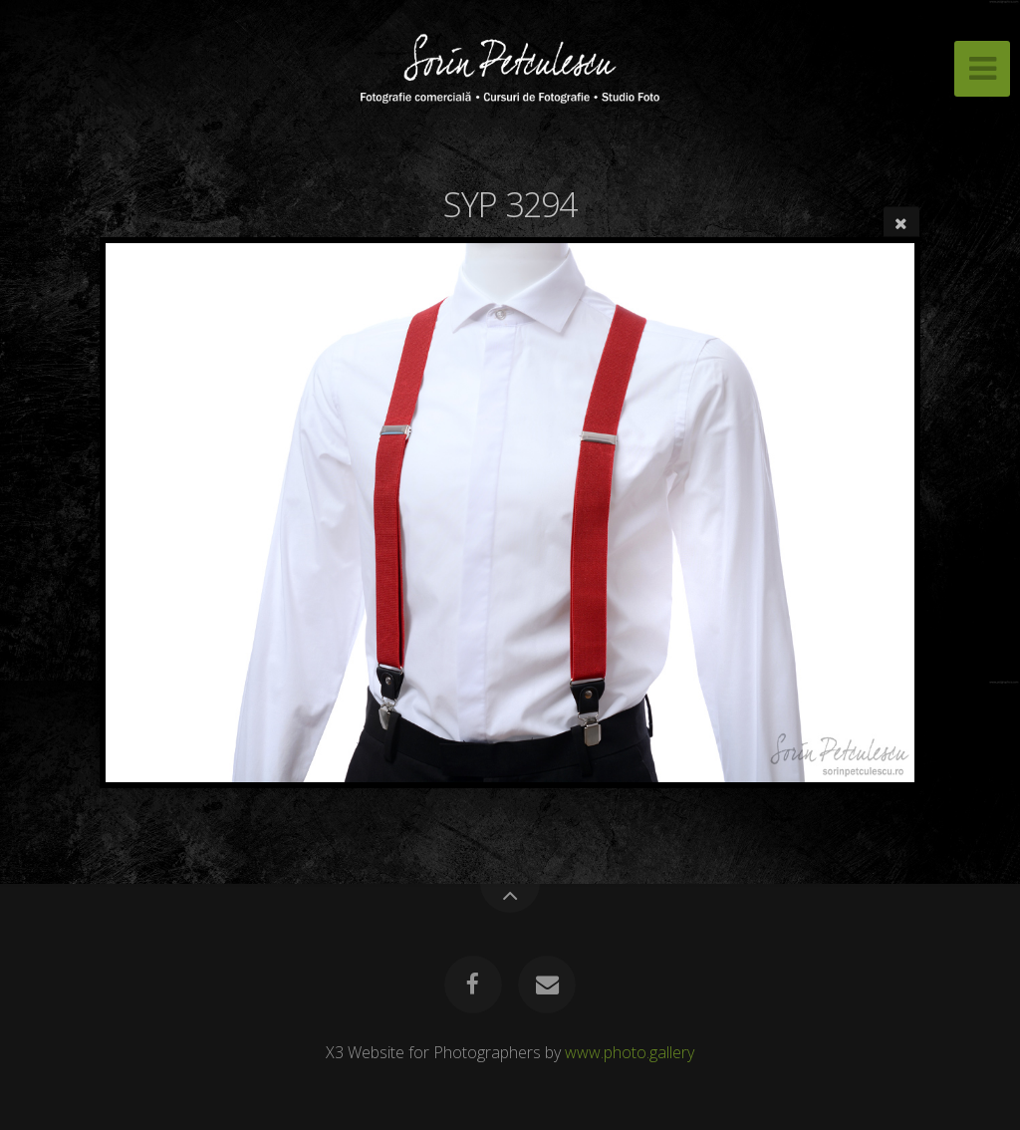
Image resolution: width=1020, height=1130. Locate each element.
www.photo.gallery (629, 1052)
